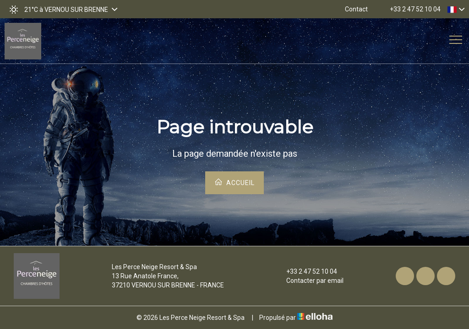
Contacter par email (310, 280)
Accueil (234, 182)
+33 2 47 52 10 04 (306, 271)
